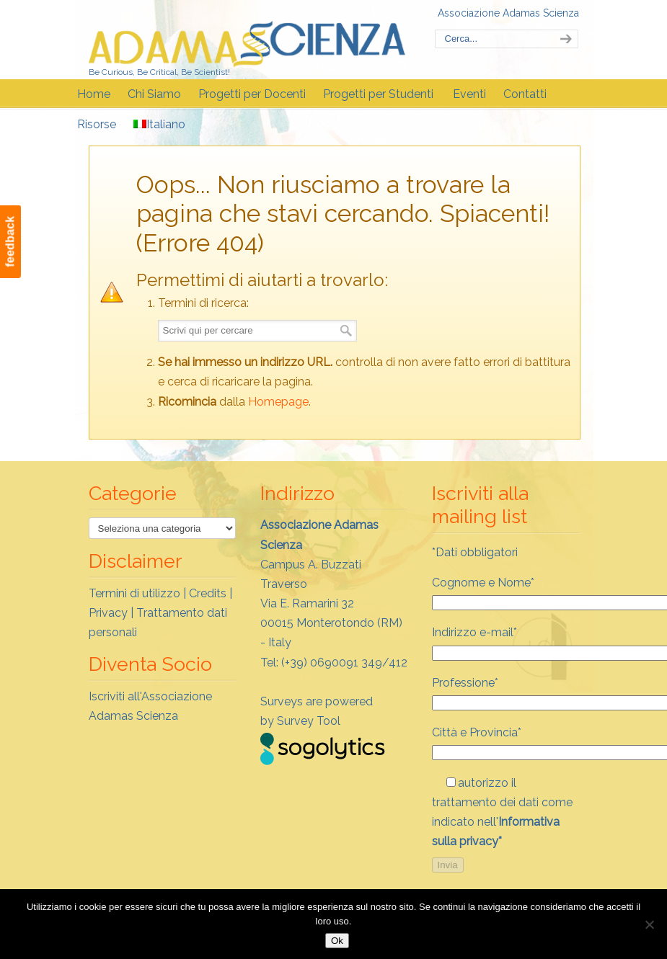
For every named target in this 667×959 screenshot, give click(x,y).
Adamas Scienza (247, 38)
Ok (337, 940)
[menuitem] (160, 125)
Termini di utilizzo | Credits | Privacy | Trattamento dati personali (160, 612)
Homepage (278, 402)
